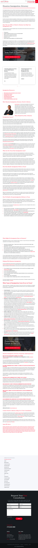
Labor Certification (6, 479)
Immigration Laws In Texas (8, 95)
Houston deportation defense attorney (23, 321)
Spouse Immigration (7, 485)
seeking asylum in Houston (31, 43)
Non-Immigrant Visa (7, 482)
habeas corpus (33, 251)
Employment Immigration (7, 468)
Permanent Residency (7, 484)
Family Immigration (6, 470)
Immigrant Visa (6, 476)
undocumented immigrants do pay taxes (8, 141)
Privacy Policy (26, 544)
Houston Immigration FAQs (8, 97)
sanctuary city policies (14, 182)
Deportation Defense (7, 465)
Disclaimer (22, 544)
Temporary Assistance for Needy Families (10, 133)
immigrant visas (15, 330)
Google (8, 421)
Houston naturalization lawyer (22, 309)
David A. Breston (17, 104)
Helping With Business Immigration (9, 96)
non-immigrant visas (9, 330)
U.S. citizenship (26, 362)
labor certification (29, 302)
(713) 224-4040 (31, 2)
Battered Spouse (6, 462)
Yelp (9, 421)
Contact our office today (21, 416)
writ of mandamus (16, 209)
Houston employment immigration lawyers (8, 264)
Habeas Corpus (6, 473)
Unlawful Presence (6, 487)
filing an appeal (12, 148)
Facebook (13, 421)
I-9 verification (11, 280)
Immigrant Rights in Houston (8, 94)
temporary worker (6, 269)
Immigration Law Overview (7, 459)
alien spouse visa (18, 297)
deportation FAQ (25, 212)
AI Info (30, 544)
